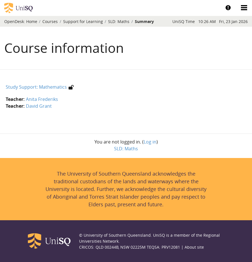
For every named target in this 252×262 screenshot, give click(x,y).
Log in (150, 142)
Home (31, 21)
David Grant (39, 106)
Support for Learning (83, 21)
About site (194, 247)
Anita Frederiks (42, 99)
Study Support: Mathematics (36, 87)
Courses (50, 21)
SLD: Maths (118, 21)
